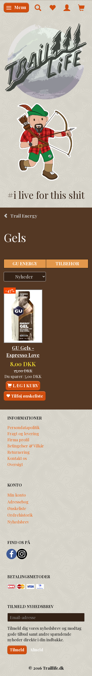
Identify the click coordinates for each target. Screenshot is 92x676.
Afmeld (36, 649)
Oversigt (15, 464)
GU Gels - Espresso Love (22, 351)
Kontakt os (17, 458)
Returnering (18, 452)
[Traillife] (46, 61)
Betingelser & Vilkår (25, 445)
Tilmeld (17, 649)
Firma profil (18, 439)
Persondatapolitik (23, 427)
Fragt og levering (23, 433)
